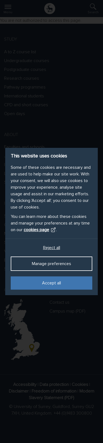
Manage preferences (51, 263)
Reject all (51, 247)
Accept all (51, 283)
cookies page (40, 230)
